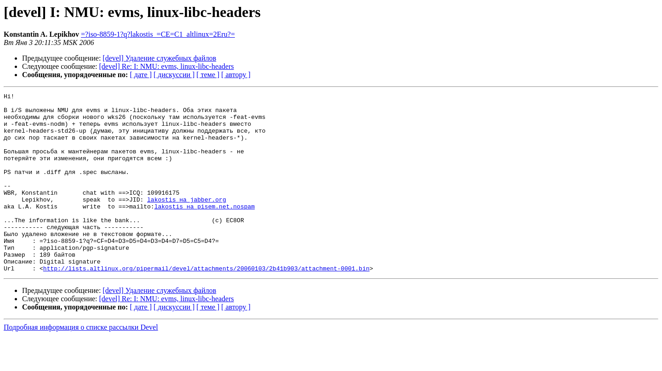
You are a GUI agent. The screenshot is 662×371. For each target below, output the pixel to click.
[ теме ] (207, 75)
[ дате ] (141, 75)
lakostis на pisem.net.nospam (204, 229)
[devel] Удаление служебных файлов (159, 58)
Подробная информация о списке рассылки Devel (81, 363)
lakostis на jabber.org (186, 221)
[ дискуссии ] (174, 75)
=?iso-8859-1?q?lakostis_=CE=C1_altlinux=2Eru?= (158, 34)
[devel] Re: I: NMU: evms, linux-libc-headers (166, 66)
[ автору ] (235, 75)
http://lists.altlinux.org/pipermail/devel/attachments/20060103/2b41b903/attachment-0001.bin (206, 304)
